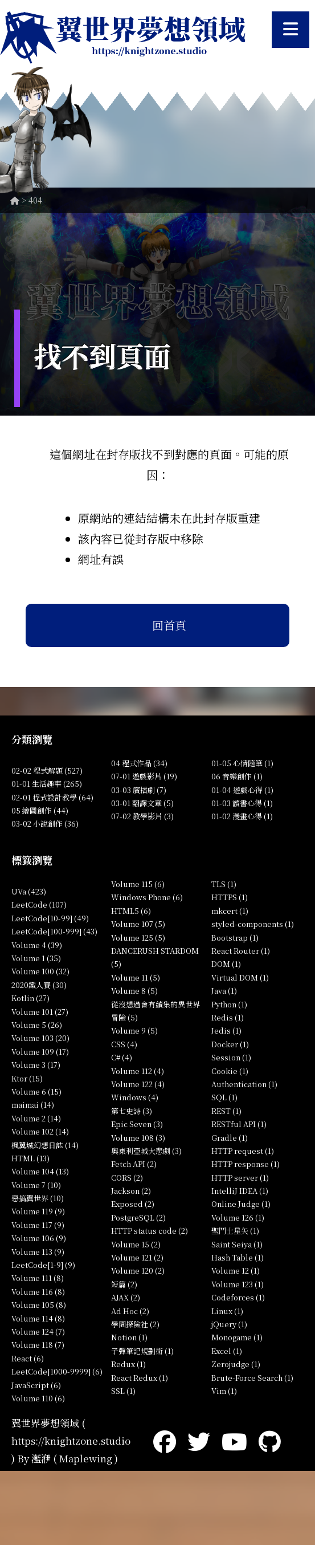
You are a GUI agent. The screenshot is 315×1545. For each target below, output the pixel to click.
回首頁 (169, 625)
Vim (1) (224, 1390)
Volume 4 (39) (36, 945)
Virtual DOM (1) (240, 977)
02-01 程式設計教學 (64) (52, 797)
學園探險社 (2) (135, 1324)
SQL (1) (224, 1097)
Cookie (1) (229, 1071)
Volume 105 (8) (38, 1304)
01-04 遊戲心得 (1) (242, 789)
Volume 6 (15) (36, 1091)
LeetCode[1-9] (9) (43, 1264)
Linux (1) (227, 1311)
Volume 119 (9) (38, 1211)
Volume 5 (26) (36, 1024)
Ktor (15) (27, 1078)
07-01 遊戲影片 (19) (144, 776)
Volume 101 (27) (39, 1011)
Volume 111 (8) (37, 1277)
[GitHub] (270, 1440)
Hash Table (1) (237, 1257)
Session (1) (231, 1057)
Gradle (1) (229, 1137)
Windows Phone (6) (147, 897)
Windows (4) (134, 1097)
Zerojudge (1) (235, 1364)
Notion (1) (129, 1337)
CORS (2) (127, 1177)
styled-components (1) (252, 923)
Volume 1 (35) (36, 958)
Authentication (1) (244, 1084)
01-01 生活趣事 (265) (46, 783)
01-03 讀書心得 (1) (242, 803)
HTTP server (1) (240, 1177)
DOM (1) (226, 963)
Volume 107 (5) (138, 923)
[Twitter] (198, 1440)
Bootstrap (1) (235, 937)
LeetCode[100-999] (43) (54, 931)
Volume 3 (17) (35, 1064)
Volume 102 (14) (40, 1131)
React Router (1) (240, 950)
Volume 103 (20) (40, 1037)
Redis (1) (227, 1017)
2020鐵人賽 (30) (39, 984)
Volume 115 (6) (138, 884)
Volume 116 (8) (38, 1291)
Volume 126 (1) (237, 1217)
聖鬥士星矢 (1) (235, 1230)
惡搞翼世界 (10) (37, 1198)
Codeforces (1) (238, 1297)
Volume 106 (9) (38, 1238)
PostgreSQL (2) (138, 1217)
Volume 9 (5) (134, 1030)
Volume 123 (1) (237, 1284)
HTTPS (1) (229, 897)
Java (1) (224, 990)
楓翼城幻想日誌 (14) (45, 1145)
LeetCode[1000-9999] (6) (57, 1371)
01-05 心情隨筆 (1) (242, 763)
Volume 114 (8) (38, 1318)
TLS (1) (223, 884)
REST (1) (226, 1110)
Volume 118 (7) (37, 1344)
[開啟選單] (290, 29)
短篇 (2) (124, 1284)
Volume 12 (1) (235, 1270)
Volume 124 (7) (38, 1331)
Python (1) (229, 1004)
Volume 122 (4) (138, 1084)
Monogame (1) (237, 1337)
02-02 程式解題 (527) (47, 770)
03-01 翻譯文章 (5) (142, 803)
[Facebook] (164, 1440)
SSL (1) (123, 1390)
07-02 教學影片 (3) (142, 816)
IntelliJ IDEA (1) (239, 1190)
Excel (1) (226, 1350)
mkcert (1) (229, 910)
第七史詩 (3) (131, 1110)
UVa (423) (28, 891)
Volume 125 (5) (138, 937)
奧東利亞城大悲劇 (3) (146, 1150)
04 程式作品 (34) (139, 763)
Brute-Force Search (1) (252, 1377)
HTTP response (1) (245, 1163)
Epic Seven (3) (137, 1124)
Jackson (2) (131, 1190)
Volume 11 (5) (135, 977)
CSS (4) (124, 1044)
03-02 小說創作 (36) (45, 823)
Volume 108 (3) (138, 1137)
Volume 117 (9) (37, 1224)
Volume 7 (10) (36, 1185)
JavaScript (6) (36, 1385)
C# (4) (121, 1057)
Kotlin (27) (30, 998)
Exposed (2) (132, 1203)
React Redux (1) (139, 1377)
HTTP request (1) (242, 1150)
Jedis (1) (226, 1030)
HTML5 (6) (131, 910)
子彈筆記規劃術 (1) (142, 1350)
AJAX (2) (125, 1297)
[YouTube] (234, 1440)
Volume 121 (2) (137, 1257)
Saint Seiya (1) (237, 1244)
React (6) (27, 1358)
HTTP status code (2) (149, 1230)
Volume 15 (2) (136, 1244)
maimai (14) (32, 1104)
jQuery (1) (229, 1324)
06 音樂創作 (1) (237, 776)
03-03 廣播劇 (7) (138, 789)
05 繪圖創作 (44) (39, 810)
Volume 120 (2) (138, 1270)
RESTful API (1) (239, 1124)
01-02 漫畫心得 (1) (242, 816)
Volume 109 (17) (40, 1051)
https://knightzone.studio (70, 1440)
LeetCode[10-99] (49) (50, 918)
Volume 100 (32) (40, 971)
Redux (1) (128, 1364)
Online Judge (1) (241, 1203)
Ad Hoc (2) (130, 1311)
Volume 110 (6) (38, 1398)
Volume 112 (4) (137, 1071)
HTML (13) (30, 1158)
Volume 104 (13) (40, 1171)
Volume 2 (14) (36, 1118)
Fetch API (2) (134, 1163)
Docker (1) (230, 1044)
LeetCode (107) (39, 904)
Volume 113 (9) (37, 1251)
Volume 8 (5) (134, 990)
